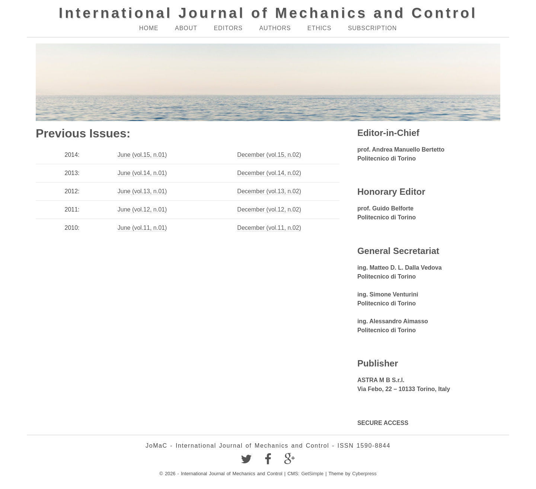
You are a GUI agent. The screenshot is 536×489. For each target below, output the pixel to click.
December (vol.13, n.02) (269, 191)
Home (149, 28)
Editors (228, 28)
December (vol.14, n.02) (269, 173)
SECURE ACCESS (382, 423)
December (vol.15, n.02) (269, 155)
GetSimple (312, 473)
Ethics (319, 28)
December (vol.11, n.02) (269, 228)
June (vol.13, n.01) (142, 191)
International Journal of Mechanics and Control (268, 13)
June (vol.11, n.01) (142, 228)
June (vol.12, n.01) (142, 209)
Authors (275, 28)
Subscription (372, 28)
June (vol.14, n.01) (142, 173)
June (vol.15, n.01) (142, 155)
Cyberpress (364, 473)
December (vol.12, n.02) (269, 209)
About (186, 28)
